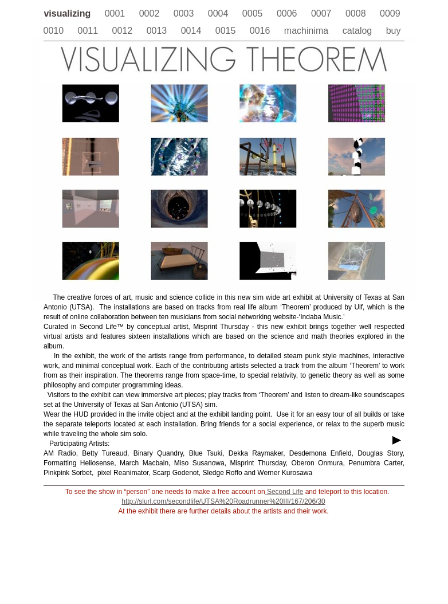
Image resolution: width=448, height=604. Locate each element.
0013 (158, 31)
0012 (123, 31)
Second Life (284, 492)
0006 (288, 13)
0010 (55, 31)
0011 (89, 31)
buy (393, 31)
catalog (359, 31)
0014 (192, 31)
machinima (307, 31)
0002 (150, 13)
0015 (226, 31)
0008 (356, 13)
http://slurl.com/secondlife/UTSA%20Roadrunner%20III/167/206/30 (223, 501)
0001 (116, 13)
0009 (390, 13)
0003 (185, 13)
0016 (261, 31)
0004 (219, 13)
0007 (322, 13)
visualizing (68, 13)
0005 (253, 13)
